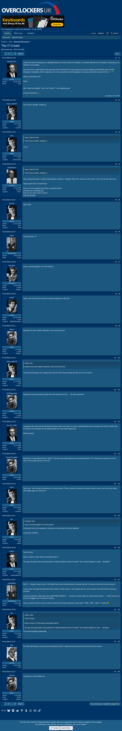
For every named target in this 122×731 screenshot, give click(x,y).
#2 (119, 100)
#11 (118, 390)
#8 (119, 294)
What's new (18, 33)
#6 (119, 232)
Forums (7, 33)
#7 (119, 262)
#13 (118, 454)
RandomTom (8, 49)
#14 (118, 484)
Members (30, 33)
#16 (118, 547)
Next (20, 54)
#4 (119, 164)
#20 (118, 672)
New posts (6, 37)
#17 (118, 579)
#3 (119, 132)
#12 (118, 421)
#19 (118, 641)
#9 (119, 326)
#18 (118, 609)
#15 (118, 516)
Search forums (17, 37)
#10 (118, 358)
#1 (119, 58)
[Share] (115, 57)
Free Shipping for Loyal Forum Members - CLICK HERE (21, 29)
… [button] (12, 54)
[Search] (114, 33)
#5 (119, 200)
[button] (24, 33)
